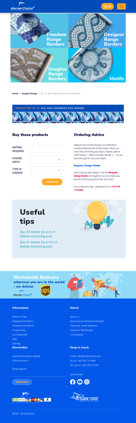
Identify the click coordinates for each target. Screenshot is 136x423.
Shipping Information (22, 321)
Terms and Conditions (23, 325)
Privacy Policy (19, 330)
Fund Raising (76, 334)
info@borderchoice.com (89, 356)
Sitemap (16, 343)
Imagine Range (29, 93)
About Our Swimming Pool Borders (87, 321)
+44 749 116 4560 (87, 360)
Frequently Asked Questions (84, 325)
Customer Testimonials (81, 330)
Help (14, 339)
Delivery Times (19, 316)
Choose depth (17, 160)
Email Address (19, 369)
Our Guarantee (19, 334)
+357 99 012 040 (90, 365)
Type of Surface (17, 171)
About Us (74, 316)
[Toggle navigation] (121, 6)
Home (15, 93)
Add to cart (52, 181)
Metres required (18, 149)
